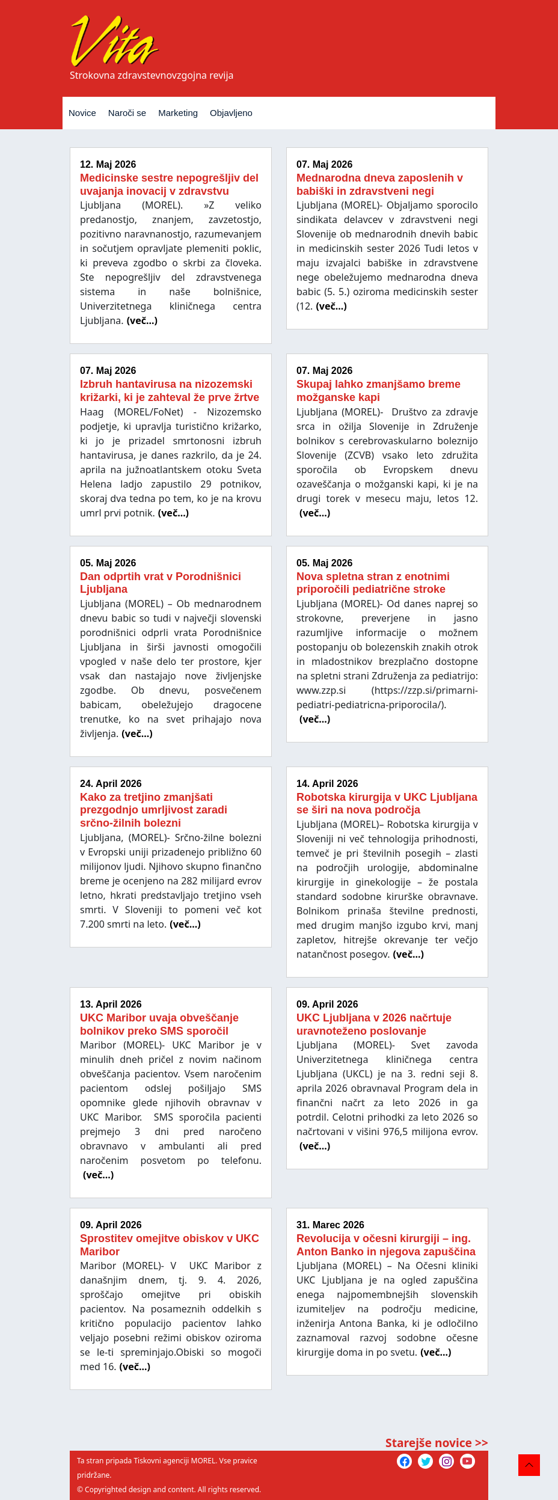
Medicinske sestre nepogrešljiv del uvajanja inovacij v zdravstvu (169, 184)
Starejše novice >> (436, 1442)
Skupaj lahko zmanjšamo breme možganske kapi (378, 390)
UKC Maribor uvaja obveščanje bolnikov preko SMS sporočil (159, 1024)
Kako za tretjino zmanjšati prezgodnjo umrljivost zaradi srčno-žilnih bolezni (153, 810)
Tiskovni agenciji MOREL (174, 1461)
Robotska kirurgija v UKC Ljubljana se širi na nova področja (386, 803)
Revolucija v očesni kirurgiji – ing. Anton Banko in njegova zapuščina (386, 1245)
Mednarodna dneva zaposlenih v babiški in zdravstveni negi (379, 184)
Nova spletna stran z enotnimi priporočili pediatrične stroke (373, 583)
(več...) (142, 320)
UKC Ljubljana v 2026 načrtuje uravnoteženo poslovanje (374, 1024)
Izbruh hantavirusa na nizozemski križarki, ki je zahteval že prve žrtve (169, 390)
